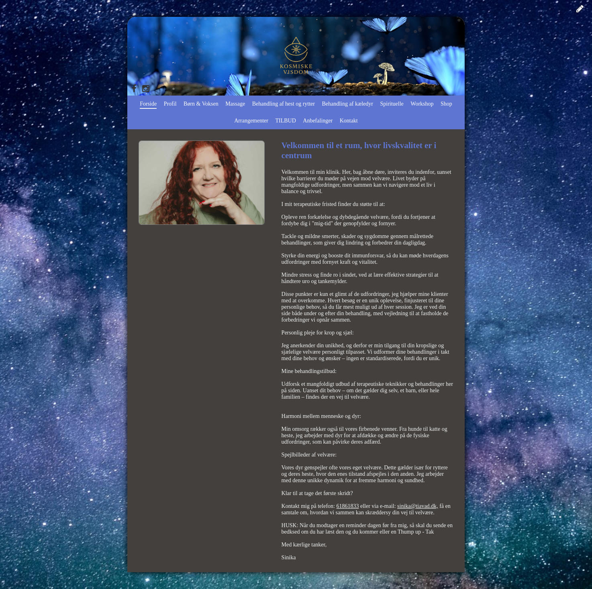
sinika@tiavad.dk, (417, 506)
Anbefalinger (318, 121)
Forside (148, 104)
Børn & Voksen (201, 104)
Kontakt (349, 121)
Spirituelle (392, 104)
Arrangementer (251, 121)
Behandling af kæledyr (347, 104)
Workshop (421, 104)
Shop (446, 104)
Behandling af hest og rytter (283, 104)
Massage (235, 104)
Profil (170, 104)
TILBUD (285, 121)
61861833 (347, 506)
